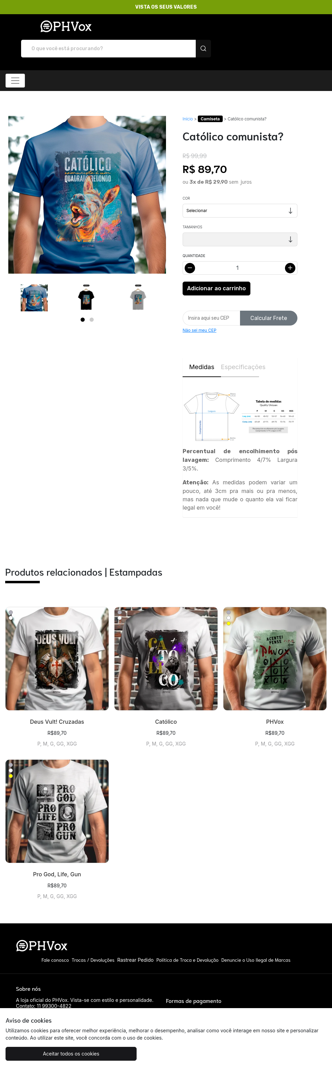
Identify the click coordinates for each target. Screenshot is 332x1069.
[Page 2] (92, 300)
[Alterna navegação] (15, 60)
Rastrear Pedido (135, 940)
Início (188, 98)
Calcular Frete (268, 298)
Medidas (201, 347)
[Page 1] (83, 300)
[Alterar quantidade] (240, 248)
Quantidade (194, 236)
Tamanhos (192, 207)
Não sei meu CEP (199, 310)
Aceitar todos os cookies (59, 1054)
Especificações (240, 347)
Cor (186, 178)
